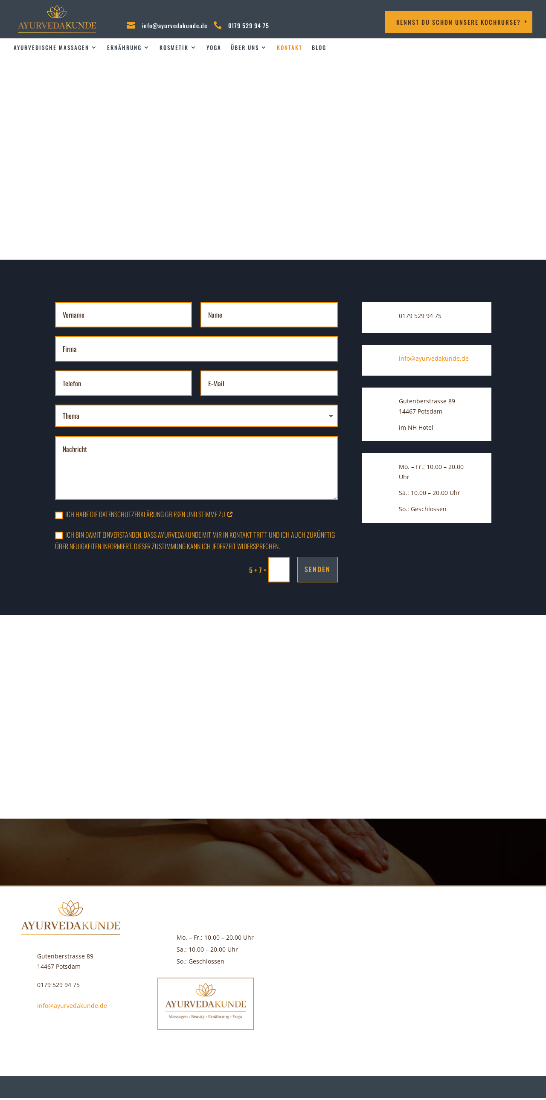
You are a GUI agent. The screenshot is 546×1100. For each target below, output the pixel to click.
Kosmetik (174, 47)
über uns (245, 47)
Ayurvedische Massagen (51, 47)
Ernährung (124, 47)
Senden (318, 569)
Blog (319, 47)
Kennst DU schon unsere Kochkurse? (458, 21)
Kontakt (289, 47)
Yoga (213, 47)
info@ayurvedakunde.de (174, 25)
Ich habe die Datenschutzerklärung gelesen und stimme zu (144, 514)
